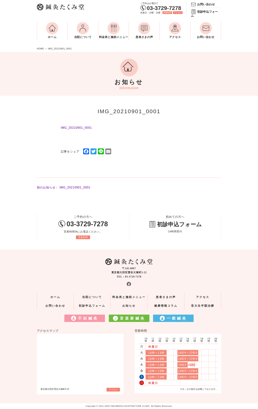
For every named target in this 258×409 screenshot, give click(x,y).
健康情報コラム (165, 305)
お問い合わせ (206, 4)
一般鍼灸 (177, 318)
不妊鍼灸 (88, 318)
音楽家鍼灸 (133, 318)
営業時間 (167, 12)
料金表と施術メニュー (113, 37)
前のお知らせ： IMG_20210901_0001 (64, 187)
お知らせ (129, 305)
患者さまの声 (144, 37)
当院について (83, 37)
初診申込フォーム (204, 13)
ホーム (52, 37)
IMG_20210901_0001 (76, 127)
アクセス (178, 12)
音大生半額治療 (202, 305)
